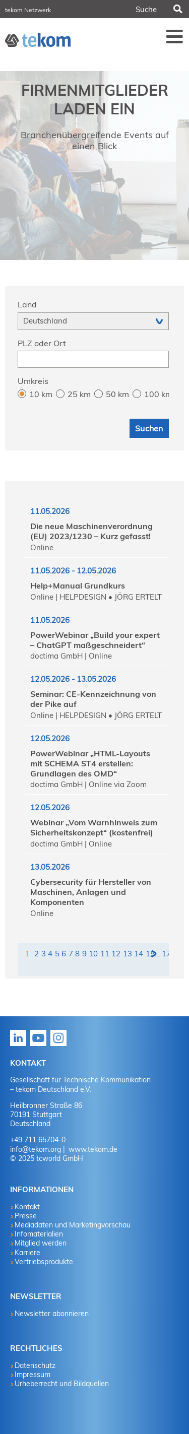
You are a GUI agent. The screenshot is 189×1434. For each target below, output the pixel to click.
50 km (117, 394)
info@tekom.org (35, 1149)
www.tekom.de (92, 1149)
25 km (79, 394)
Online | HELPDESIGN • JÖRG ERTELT (96, 597)
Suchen (176, 9)
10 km (40, 394)
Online (41, 547)
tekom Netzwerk (28, 10)
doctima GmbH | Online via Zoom (88, 784)
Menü (174, 36)
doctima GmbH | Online (71, 656)
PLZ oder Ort (42, 343)
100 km (156, 394)
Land (27, 304)
